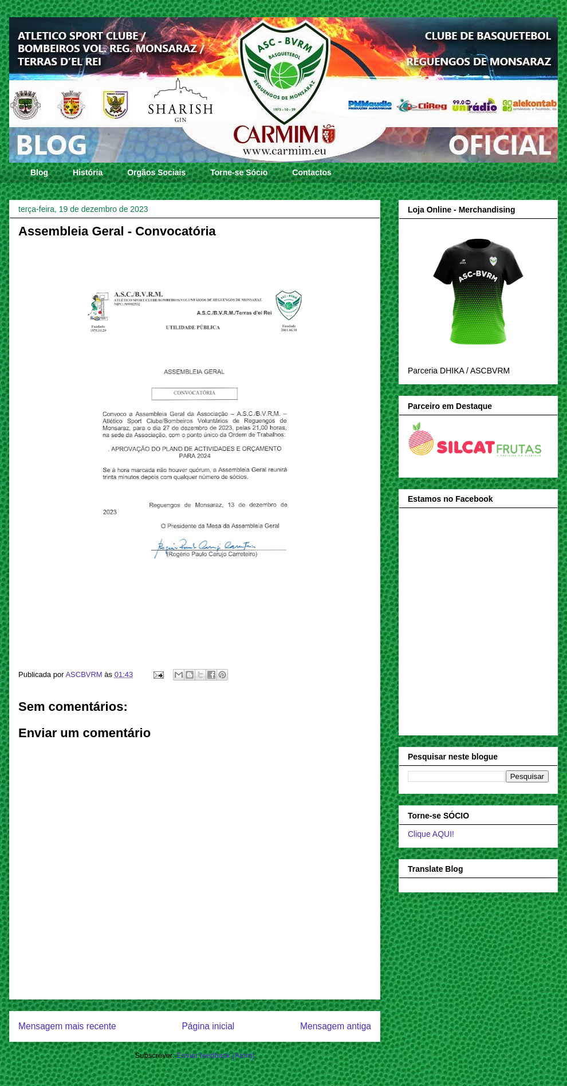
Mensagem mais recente (67, 1026)
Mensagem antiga (335, 1026)
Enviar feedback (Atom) (216, 1055)
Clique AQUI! (431, 834)
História (88, 172)
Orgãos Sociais (156, 172)
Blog (39, 172)
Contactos (311, 172)
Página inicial (208, 1026)
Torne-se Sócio (238, 172)
